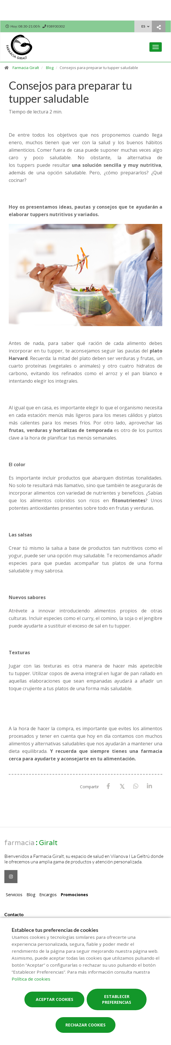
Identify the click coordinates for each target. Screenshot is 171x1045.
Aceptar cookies (54, 999)
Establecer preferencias (116, 999)
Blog (50, 67)
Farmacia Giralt (26, 67)
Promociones (74, 894)
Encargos (48, 894)
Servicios (14, 894)
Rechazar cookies (85, 1025)
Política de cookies (31, 979)
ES (143, 26)
